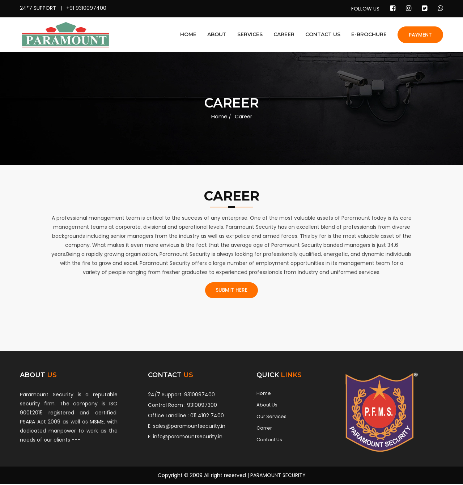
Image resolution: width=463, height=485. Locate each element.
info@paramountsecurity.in (187, 437)
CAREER (283, 34)
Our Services (271, 417)
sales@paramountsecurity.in (189, 426)
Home (219, 116)
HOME (188, 34)
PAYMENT (420, 34)
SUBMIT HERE (232, 290)
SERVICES (250, 34)
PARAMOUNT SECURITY (278, 476)
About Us (266, 406)
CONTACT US (322, 34)
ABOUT (216, 34)
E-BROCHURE (369, 34)
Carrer (264, 429)
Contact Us (269, 440)
